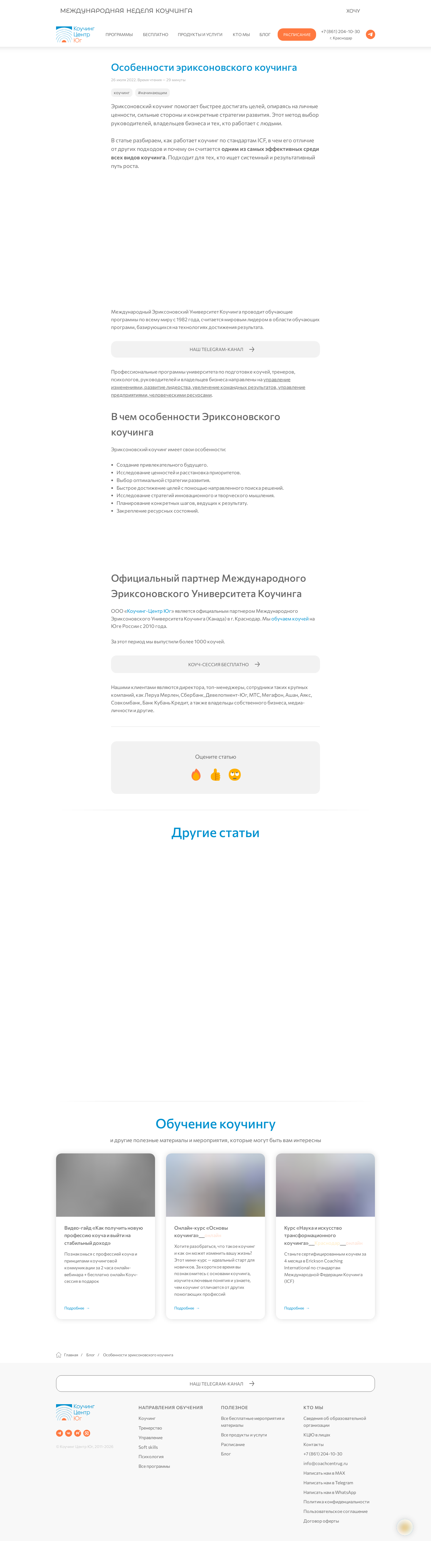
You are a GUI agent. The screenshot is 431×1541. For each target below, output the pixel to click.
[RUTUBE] (77, 1433)
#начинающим (152, 92)
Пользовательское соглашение (335, 1511)
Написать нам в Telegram (328, 1482)
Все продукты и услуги (244, 1434)
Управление (150, 1437)
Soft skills (148, 1447)
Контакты (313, 1444)
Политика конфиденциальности (336, 1501)
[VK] (68, 1433)
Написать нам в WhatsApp (329, 1492)
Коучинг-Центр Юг (149, 611)
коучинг (122, 92)
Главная (67, 1355)
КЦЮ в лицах (316, 1434)
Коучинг (147, 1418)
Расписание (233, 1444)
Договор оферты (321, 1520)
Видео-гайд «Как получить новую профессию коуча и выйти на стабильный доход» (103, 1235)
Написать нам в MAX (324, 1472)
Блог (90, 1354)
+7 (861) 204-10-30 (322, 1453)
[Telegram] (59, 1433)
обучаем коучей (290, 619)
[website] (86, 1433)
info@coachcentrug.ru (325, 1463)
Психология (151, 1456)
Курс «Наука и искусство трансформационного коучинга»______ (323, 1235)
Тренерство (150, 1427)
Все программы (154, 1466)
